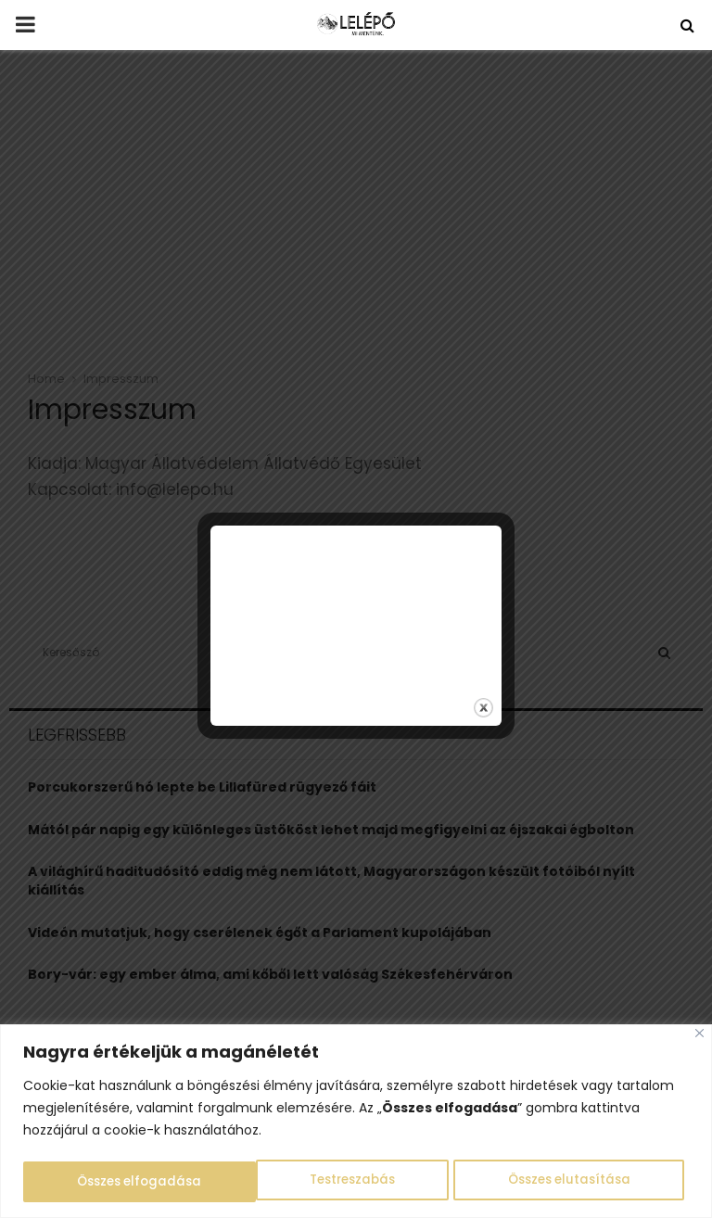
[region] (356, 1122)
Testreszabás (118, 1182)
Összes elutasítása (336, 1182)
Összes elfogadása (573, 1182)
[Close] (699, 1035)
